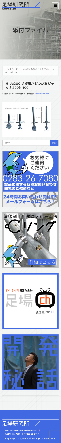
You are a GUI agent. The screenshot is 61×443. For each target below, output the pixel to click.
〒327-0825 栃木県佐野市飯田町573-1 (22, 430)
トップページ (11, 69)
